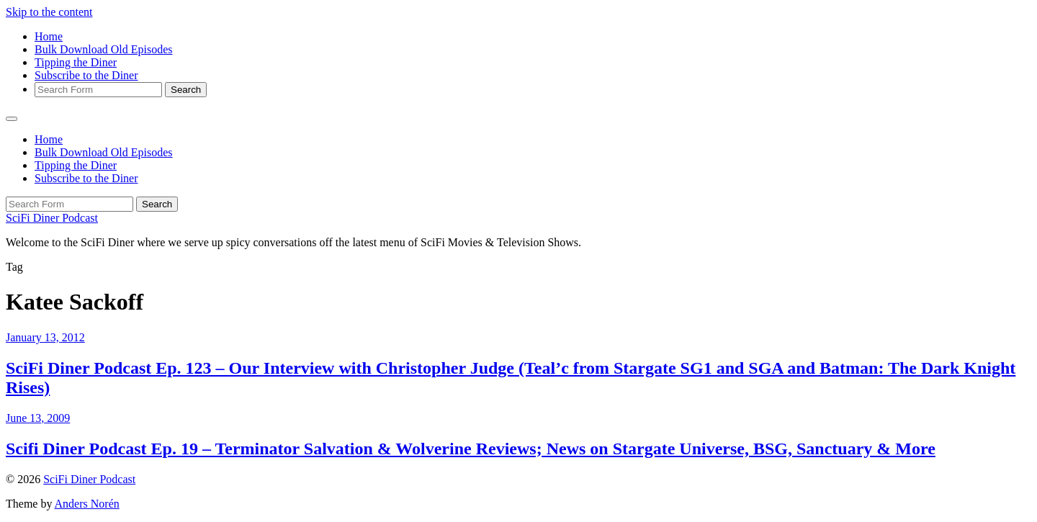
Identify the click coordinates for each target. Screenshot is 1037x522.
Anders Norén (87, 504)
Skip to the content (49, 12)
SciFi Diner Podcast (52, 218)
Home (49, 36)
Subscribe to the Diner (86, 75)
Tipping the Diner (76, 62)
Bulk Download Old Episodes (104, 49)
